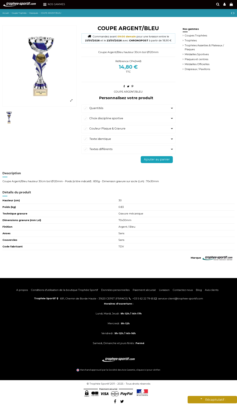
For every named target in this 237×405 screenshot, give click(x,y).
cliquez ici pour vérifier (148, 370)
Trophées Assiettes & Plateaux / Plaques (204, 47)
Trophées (191, 40)
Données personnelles (115, 290)
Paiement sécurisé (144, 290)
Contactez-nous (183, 290)
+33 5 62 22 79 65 (143, 298)
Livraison (164, 290)
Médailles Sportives (197, 54)
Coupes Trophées (196, 35)
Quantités (128, 108)
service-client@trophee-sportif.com (180, 298)
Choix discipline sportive (128, 118)
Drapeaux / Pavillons (197, 69)
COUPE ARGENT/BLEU (128, 91)
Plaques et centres (196, 59)
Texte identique (128, 139)
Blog (199, 290)
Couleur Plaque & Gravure (128, 128)
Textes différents (128, 149)
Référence (122, 61)
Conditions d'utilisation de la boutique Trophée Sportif (64, 290)
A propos (22, 290)
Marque (196, 257)
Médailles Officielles (197, 64)
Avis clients (211, 290)
